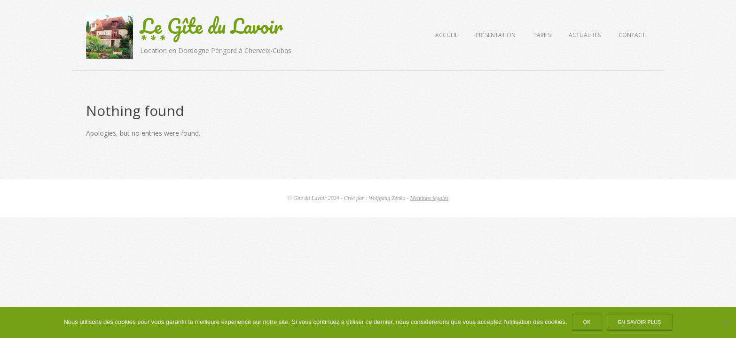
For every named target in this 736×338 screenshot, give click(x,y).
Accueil (446, 35)
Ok (587, 322)
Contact (632, 35)
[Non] (724, 322)
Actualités (585, 35)
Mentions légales (429, 198)
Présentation (496, 35)
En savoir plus (639, 322)
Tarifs (542, 35)
